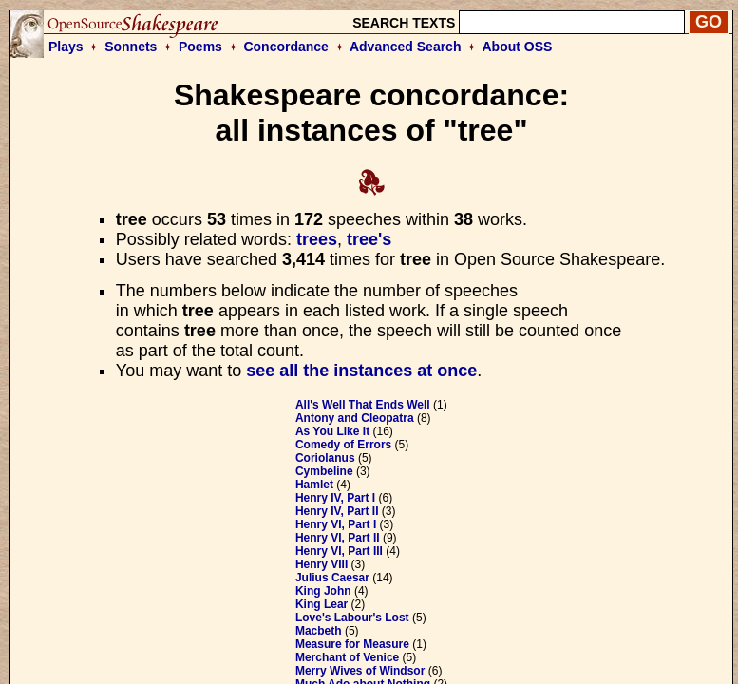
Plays (66, 46)
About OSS (518, 46)
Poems (200, 46)
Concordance (285, 46)
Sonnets (130, 46)
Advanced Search (406, 46)
